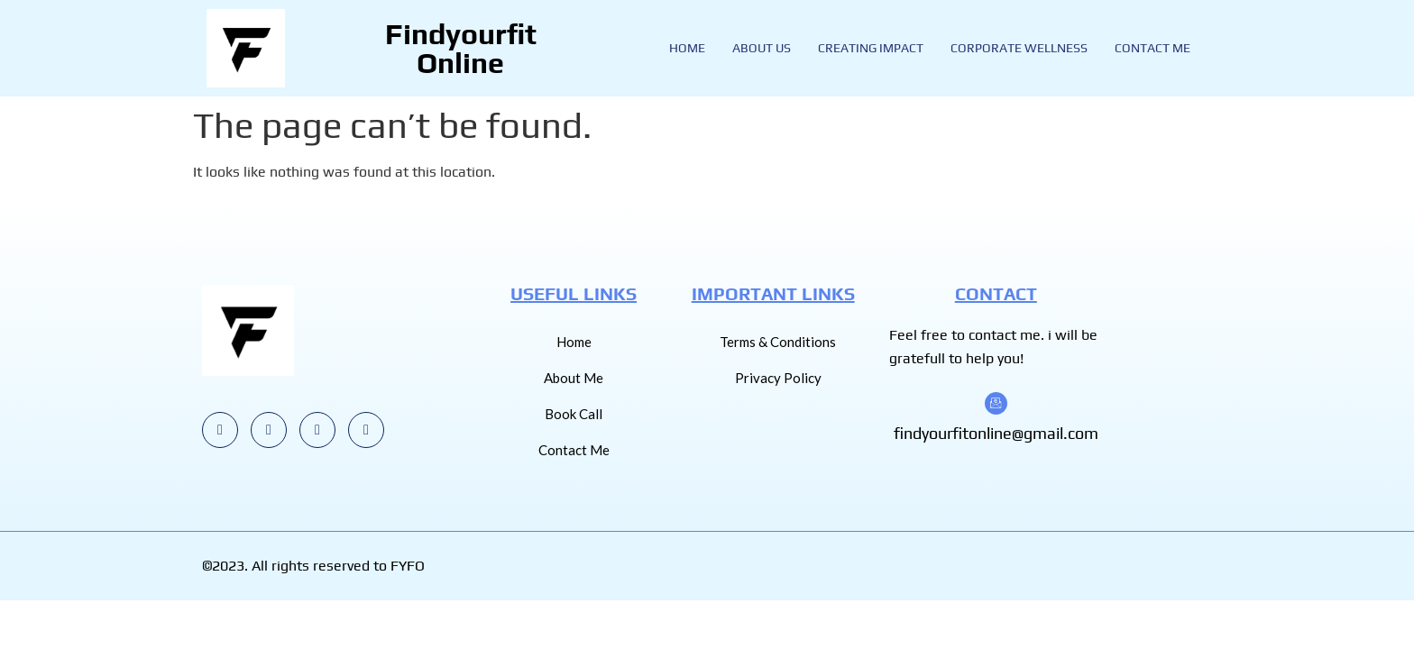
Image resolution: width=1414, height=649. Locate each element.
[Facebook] (366, 430)
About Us (761, 48)
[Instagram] (220, 430)
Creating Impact (870, 48)
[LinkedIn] (317, 430)
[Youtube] (269, 430)
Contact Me (1152, 48)
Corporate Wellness (1019, 48)
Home (687, 48)
